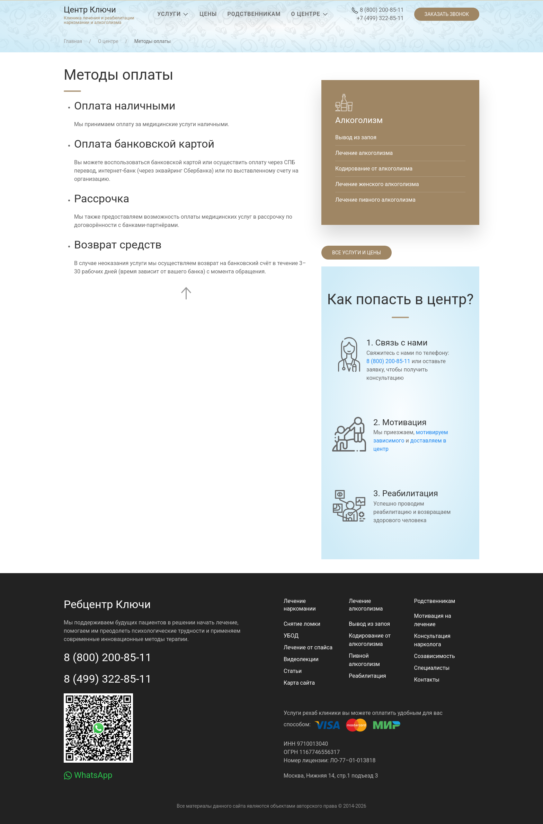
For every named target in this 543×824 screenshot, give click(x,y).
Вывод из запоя (355, 137)
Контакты (426, 679)
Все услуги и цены (356, 252)
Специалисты (432, 668)
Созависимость (434, 656)
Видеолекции (301, 659)
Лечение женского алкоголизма (377, 184)
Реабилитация (367, 676)
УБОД (291, 635)
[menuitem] (99, 14)
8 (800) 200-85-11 (377, 10)
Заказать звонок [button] (447, 14)
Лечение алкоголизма (364, 153)
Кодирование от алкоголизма (373, 168)
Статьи (293, 671)
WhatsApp (88, 775)
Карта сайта (299, 683)
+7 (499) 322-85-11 (380, 18)
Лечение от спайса (308, 647)
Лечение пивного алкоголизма (375, 199)
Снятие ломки (302, 624)
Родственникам (434, 601)
